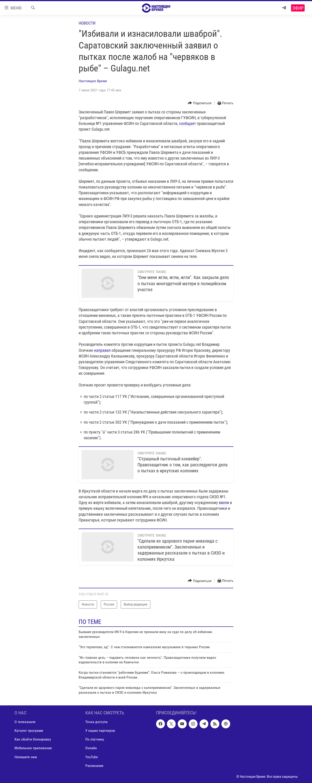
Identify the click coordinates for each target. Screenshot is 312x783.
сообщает (187, 123)
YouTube (91, 757)
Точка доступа (96, 722)
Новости (87, 23)
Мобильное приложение (33, 748)
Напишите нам (25, 757)
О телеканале (25, 722)
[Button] (200, 103)
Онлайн (91, 748)
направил (102, 350)
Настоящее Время (93, 81)
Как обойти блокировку (32, 739)
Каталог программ (28, 730)
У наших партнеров (100, 730)
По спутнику (94, 739)
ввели (224, 502)
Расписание (94, 765)
